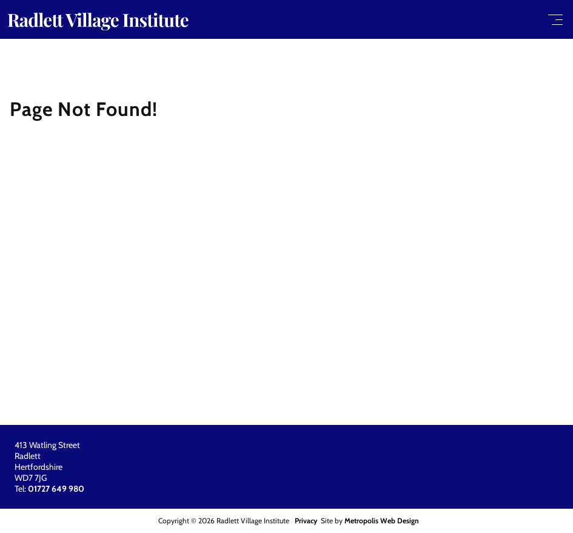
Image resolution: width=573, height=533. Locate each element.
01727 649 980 (56, 488)
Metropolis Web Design (381, 520)
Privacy (306, 520)
